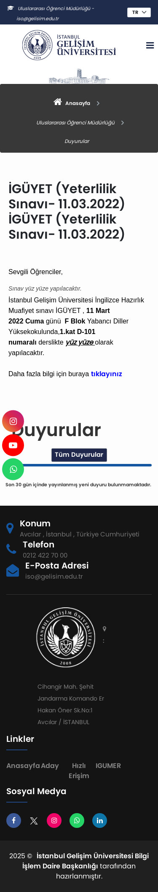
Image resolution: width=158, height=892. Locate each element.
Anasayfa (23, 766)
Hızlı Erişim (79, 771)
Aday (50, 766)
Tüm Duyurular (79, 454)
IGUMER (108, 766)
